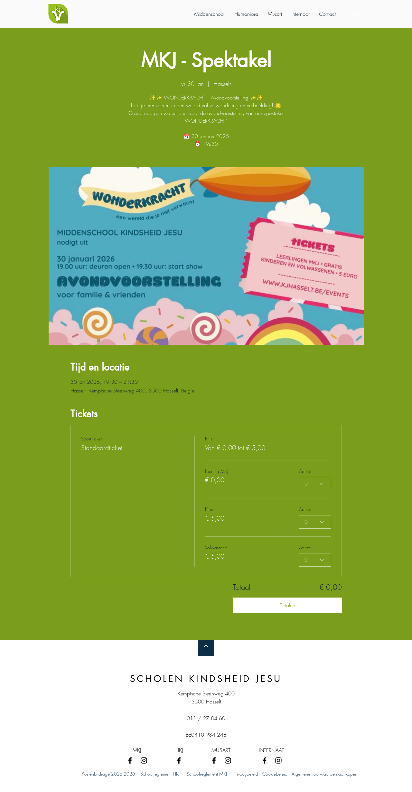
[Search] (357, 14)
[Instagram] (144, 760)
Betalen (287, 605)
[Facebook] (130, 760)
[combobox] (315, 483)
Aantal (305, 471)
